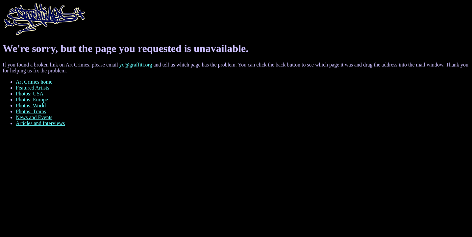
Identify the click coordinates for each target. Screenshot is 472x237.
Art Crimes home (34, 82)
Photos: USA (29, 93)
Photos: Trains (31, 111)
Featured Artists (32, 88)
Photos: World (31, 105)
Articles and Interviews (40, 123)
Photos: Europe (32, 99)
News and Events (34, 117)
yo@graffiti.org (135, 64)
